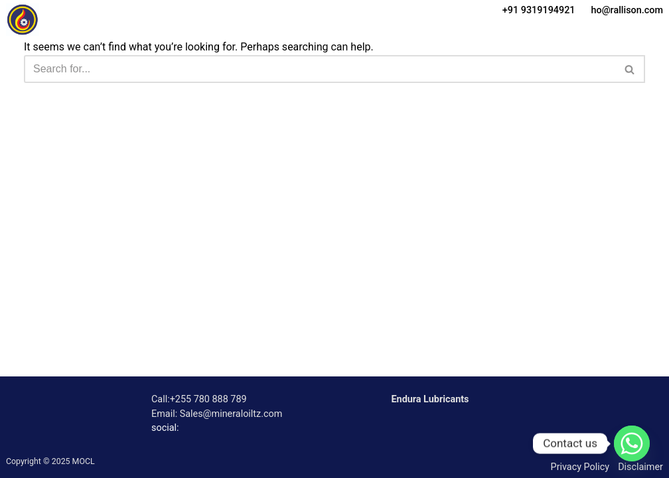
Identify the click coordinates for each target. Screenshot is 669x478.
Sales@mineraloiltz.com (231, 414)
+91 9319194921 (538, 10)
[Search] (319, 69)
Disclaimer (640, 467)
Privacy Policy (580, 467)
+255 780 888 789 (208, 399)
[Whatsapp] (632, 443)
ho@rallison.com (627, 10)
